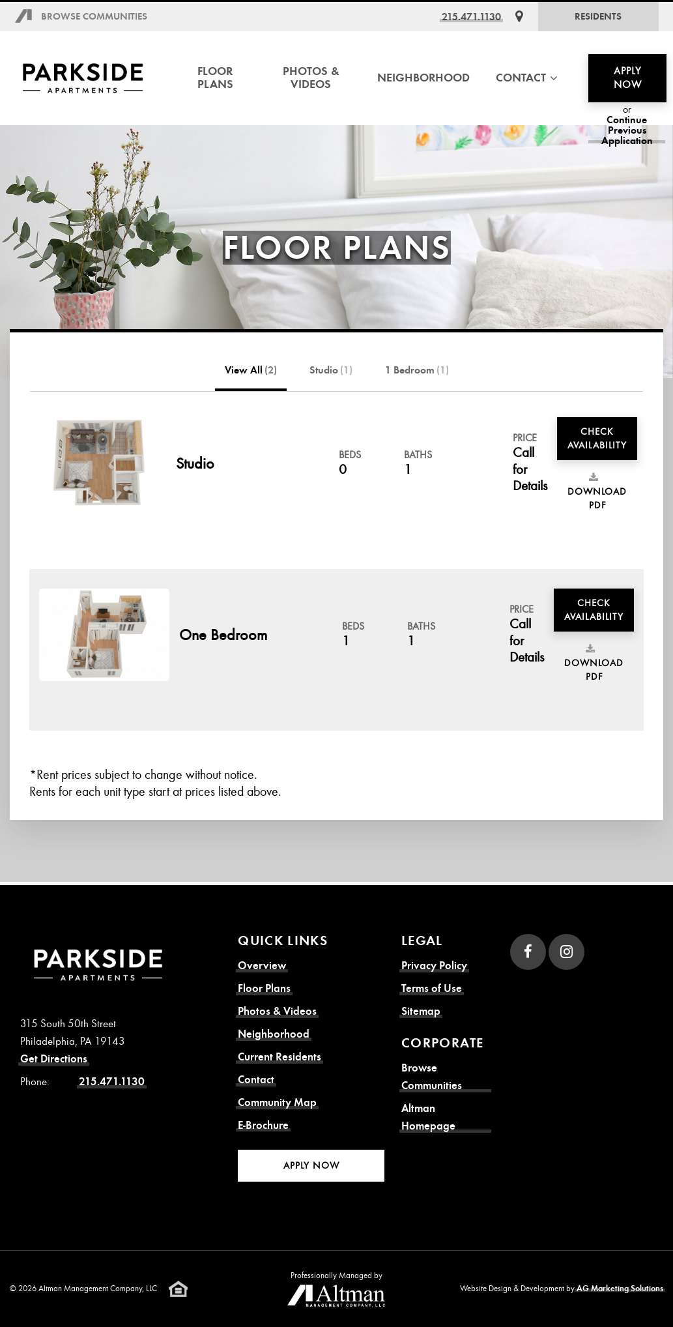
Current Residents (279, 1057)
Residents (598, 16)
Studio (330, 370)
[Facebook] (528, 952)
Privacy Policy (434, 965)
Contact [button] (527, 77)
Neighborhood (423, 77)
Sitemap (420, 1011)
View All (251, 370)
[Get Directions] (519, 16)
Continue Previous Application (627, 130)
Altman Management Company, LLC (97, 1288)
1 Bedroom (417, 370)
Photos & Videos (311, 77)
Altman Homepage (428, 1117)
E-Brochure (263, 1125)
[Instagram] (566, 952)
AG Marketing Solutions (620, 1288)
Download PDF (597, 492)
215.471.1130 (471, 16)
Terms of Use (431, 988)
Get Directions (53, 1059)
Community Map (277, 1102)
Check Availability (597, 438)
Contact (256, 1079)
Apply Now (628, 78)
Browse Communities (94, 16)
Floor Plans (215, 77)
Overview (262, 965)
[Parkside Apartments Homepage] (83, 78)
